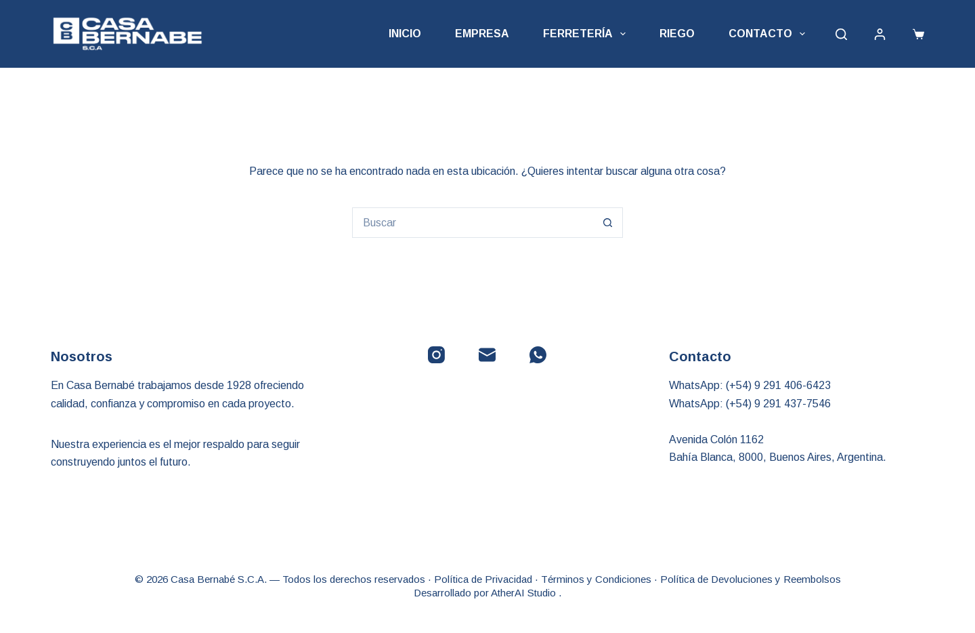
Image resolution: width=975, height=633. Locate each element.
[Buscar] (841, 34)
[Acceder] (880, 34)
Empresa (482, 33)
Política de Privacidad (483, 579)
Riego (677, 33)
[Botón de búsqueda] (607, 222)
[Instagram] (436, 354)
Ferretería (587, 34)
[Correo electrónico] (487, 354)
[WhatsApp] (537, 354)
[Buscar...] (472, 222)
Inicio (405, 33)
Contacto (769, 34)
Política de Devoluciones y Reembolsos (750, 579)
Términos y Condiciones (596, 579)
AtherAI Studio (525, 592)
